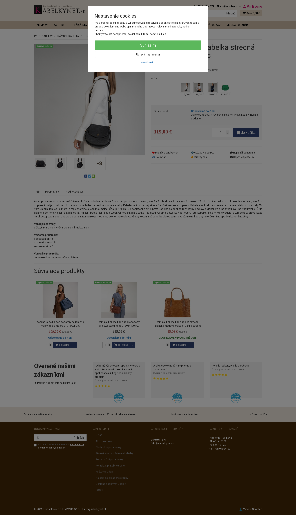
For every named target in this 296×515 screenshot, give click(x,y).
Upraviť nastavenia (148, 54)
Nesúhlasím (148, 62)
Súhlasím (148, 45)
